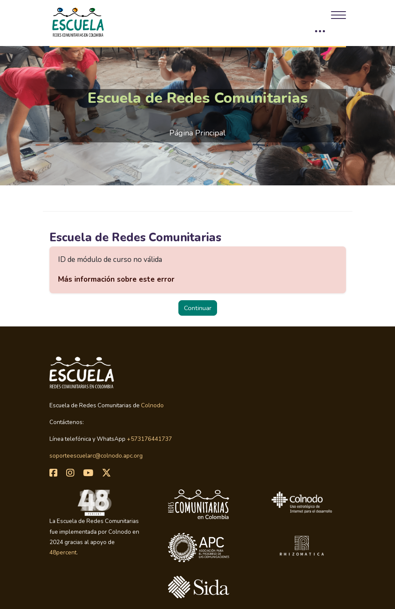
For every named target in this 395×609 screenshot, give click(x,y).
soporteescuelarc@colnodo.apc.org (96, 456)
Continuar (197, 308)
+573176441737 (149, 439)
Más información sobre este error (116, 279)
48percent (63, 552)
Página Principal (197, 133)
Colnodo (152, 405)
